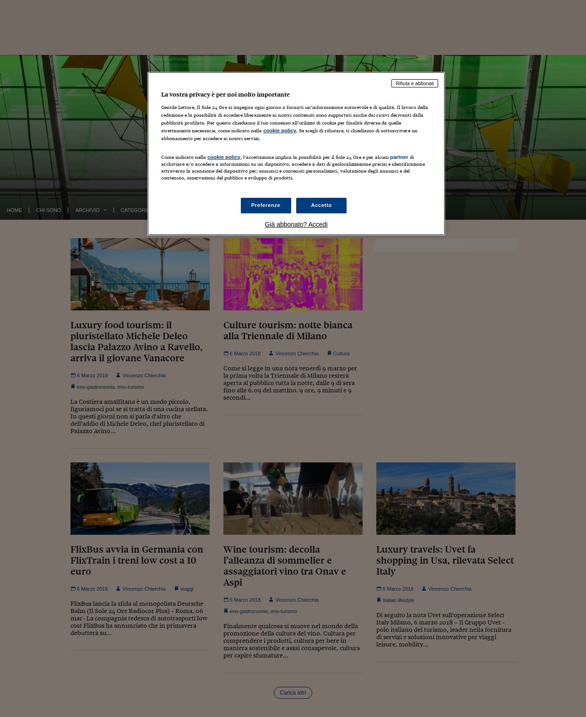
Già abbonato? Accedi (296, 224)
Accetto (321, 205)
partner (399, 157)
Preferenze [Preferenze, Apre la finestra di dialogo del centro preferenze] (266, 205)
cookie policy (279, 130)
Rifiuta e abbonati (415, 83)
